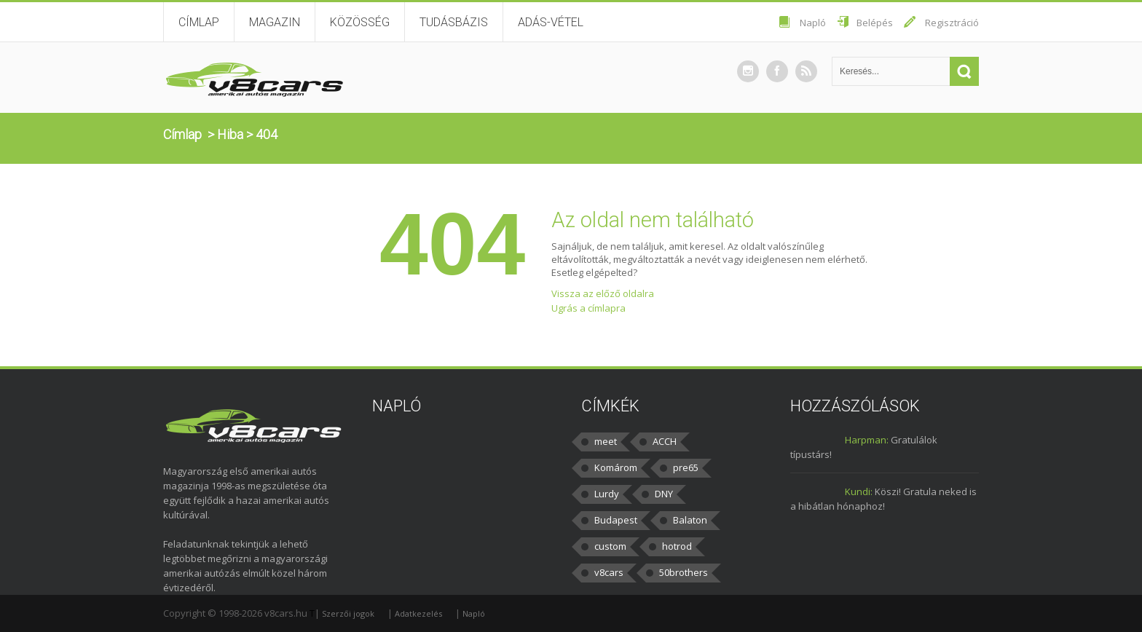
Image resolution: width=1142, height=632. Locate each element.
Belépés (874, 22)
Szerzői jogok (348, 613)
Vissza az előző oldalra (602, 293)
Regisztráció (952, 22)
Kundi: (859, 491)
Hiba (230, 134)
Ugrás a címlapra (588, 308)
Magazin (274, 22)
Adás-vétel (550, 22)
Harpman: (867, 439)
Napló (813, 22)
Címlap (198, 22)
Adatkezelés (418, 613)
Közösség (360, 22)
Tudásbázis (454, 22)
